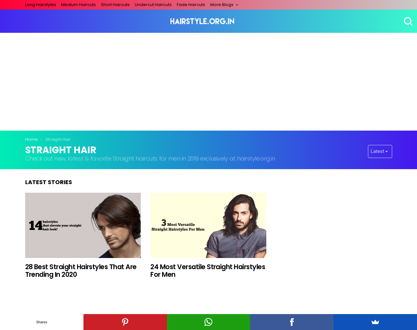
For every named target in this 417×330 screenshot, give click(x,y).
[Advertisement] (209, 80)
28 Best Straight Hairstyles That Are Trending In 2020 (81, 270)
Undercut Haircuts (153, 5)
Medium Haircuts (78, 5)
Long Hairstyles (40, 5)
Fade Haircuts (191, 5)
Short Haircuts (115, 5)
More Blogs (222, 5)
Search (407, 21)
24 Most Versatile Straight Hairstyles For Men (207, 270)
